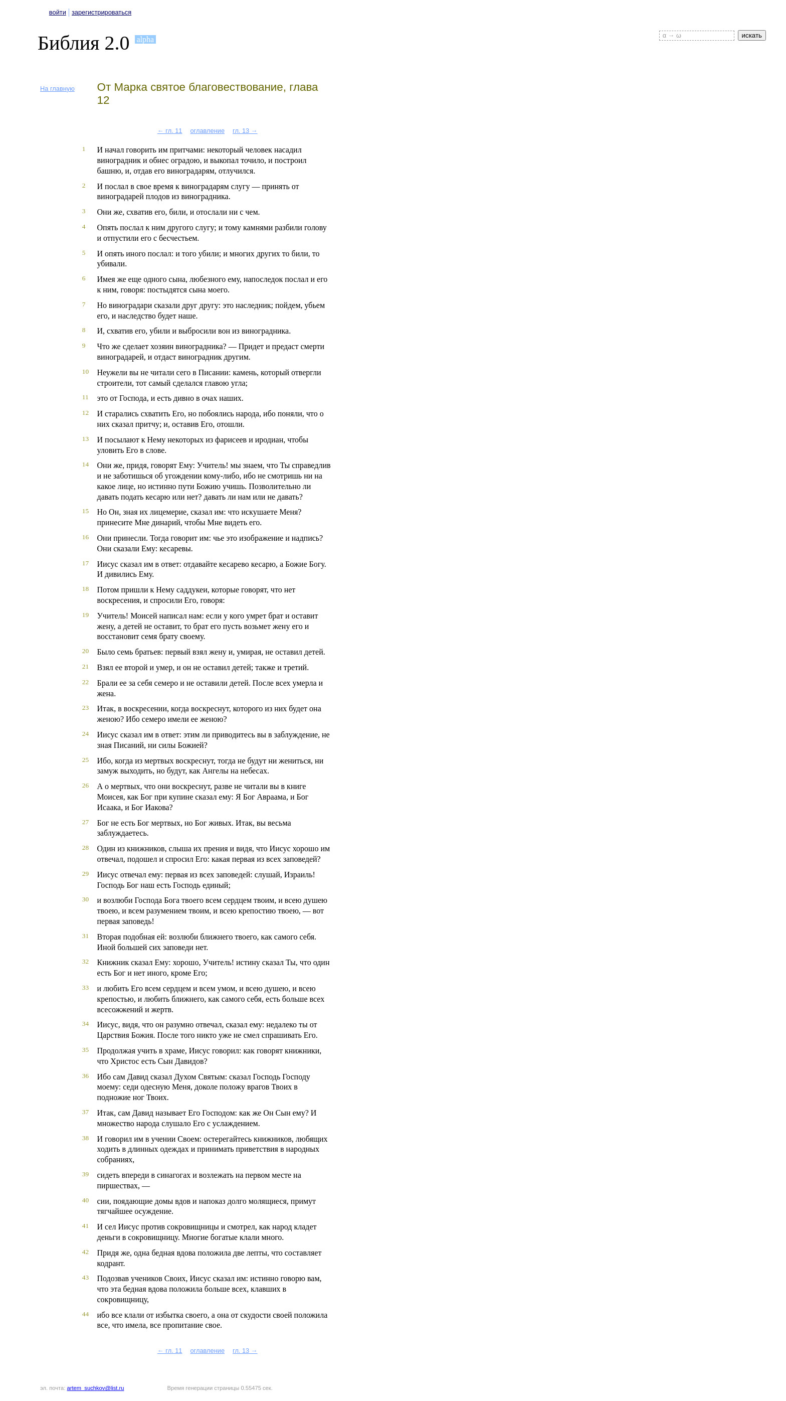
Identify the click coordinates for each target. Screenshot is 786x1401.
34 (85, 1023)
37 (85, 1112)
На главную (57, 88)
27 (85, 822)
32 (85, 961)
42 (85, 1252)
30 (85, 899)
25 (85, 759)
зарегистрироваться (101, 12)
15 (85, 511)
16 (85, 537)
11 (85, 397)
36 (85, 1075)
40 (85, 1200)
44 (85, 1314)
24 (85, 733)
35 (85, 1049)
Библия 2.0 (84, 43)
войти (57, 12)
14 (85, 464)
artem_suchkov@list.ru (95, 1388)
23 (85, 707)
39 (85, 1174)
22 (85, 682)
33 (85, 987)
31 (85, 936)
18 (85, 588)
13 (85, 438)
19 (85, 614)
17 (85, 563)
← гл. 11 (169, 130)
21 (85, 666)
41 (85, 1225)
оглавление (207, 130)
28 (85, 847)
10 (85, 371)
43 (85, 1277)
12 (85, 412)
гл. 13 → (245, 130)
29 (85, 873)
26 (85, 785)
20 (85, 651)
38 (85, 1138)
